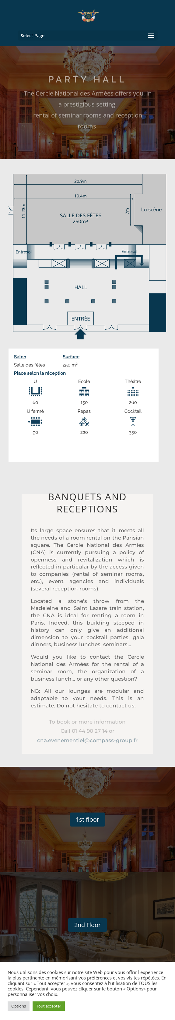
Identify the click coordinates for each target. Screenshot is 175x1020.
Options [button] (18, 1006)
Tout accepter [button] (48, 1006)
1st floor (87, 819)
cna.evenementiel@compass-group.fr (87, 739)
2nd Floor (87, 925)
